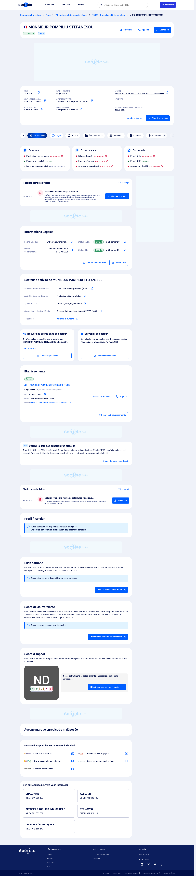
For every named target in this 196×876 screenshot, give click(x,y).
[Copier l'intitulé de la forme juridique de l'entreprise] (71, 242)
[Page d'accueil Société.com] (25, 4)
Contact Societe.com (101, 854)
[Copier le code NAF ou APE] (91, 100)
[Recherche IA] (37, 135)
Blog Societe (144, 854)
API (48, 867)
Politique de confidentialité (151, 873)
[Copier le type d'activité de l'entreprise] (84, 303)
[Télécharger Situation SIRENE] (125, 242)
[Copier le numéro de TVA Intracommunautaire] (42, 108)
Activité (73, 135)
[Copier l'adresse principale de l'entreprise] (167, 92)
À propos (106, 873)
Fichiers (50, 859)
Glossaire (96, 859)
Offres (81, 5)
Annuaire (50, 863)
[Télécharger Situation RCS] (125, 250)
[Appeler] (143, 30)
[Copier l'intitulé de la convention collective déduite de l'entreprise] (100, 311)
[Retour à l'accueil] (27, 851)
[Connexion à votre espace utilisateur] (168, 5)
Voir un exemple (124, 183)
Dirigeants (116, 135)
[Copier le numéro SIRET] (44, 100)
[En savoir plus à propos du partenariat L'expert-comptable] (72, 768)
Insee (117, 109)
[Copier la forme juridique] (80, 108)
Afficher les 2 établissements (112, 415)
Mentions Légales (169, 873)
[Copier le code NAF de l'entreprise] (92, 288)
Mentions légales (134, 118)
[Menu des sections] (22, 135)
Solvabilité (162, 29)
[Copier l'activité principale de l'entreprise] (84, 296)
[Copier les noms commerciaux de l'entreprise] (71, 250)
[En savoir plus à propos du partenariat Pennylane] (126, 761)
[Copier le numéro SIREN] (38, 92)
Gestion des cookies (131, 873)
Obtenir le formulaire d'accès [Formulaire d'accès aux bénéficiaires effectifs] (116, 461)
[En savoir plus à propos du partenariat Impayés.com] (126, 753)
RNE (122, 109)
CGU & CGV (117, 873)
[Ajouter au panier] (117, 196)
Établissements (94, 135)
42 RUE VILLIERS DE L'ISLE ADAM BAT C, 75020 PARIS (139, 93)
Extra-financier (156, 135)
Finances (135, 135)
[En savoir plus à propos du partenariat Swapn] (72, 753)
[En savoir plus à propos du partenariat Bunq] (72, 761)
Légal (56, 135)
